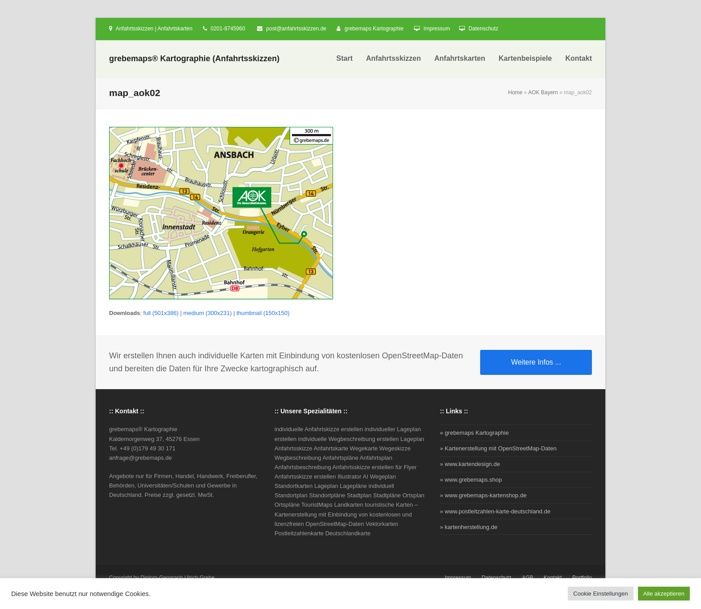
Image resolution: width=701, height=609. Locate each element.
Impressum (436, 28)
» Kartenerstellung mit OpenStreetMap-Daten (498, 448)
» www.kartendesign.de (470, 464)
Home (515, 92)
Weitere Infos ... (536, 362)
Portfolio (582, 578)
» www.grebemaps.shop (471, 479)
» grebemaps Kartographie (474, 432)
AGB (527, 578)
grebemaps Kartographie (374, 28)
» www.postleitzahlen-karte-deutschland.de (495, 511)
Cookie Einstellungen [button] (600, 593)
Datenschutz (483, 28)
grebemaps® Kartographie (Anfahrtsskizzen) (194, 58)
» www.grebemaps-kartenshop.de (483, 495)
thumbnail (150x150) (263, 313)
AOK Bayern (543, 92)
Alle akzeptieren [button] (664, 593)
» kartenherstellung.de (469, 527)
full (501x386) (161, 313)
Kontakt (553, 578)
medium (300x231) (207, 313)
